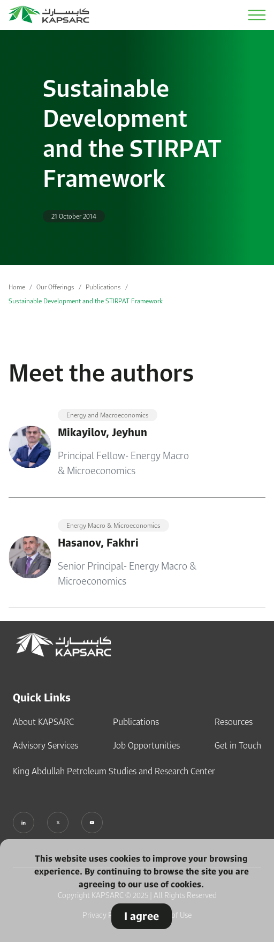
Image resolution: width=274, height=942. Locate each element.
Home (17, 287)
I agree (141, 916)
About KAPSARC (43, 722)
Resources (234, 722)
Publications (103, 287)
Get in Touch (238, 745)
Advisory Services (45, 745)
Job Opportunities (146, 745)
